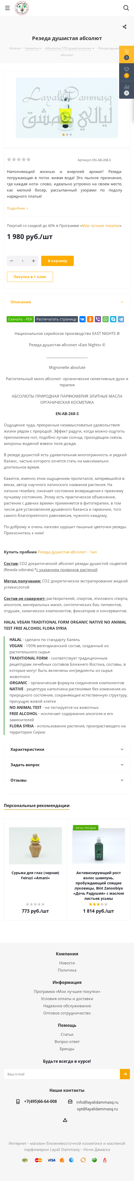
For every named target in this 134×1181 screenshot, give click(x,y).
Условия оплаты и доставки (67, 998)
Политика (67, 970)
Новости (67, 962)
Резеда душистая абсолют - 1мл (67, 551)
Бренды (67, 1048)
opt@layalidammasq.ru (97, 1108)
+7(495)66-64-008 (40, 1101)
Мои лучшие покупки (101, 225)
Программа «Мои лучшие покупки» (67, 991)
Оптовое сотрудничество (67, 1012)
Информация (67, 982)
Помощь (67, 1025)
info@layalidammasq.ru (97, 1102)
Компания (67, 954)
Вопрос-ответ (67, 1041)
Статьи (67, 1034)
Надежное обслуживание (67, 1005)
